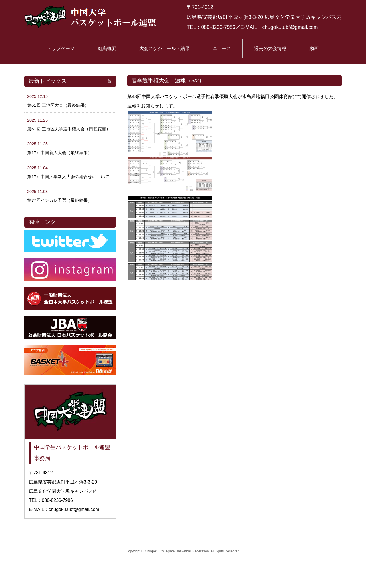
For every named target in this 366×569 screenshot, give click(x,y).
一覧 (107, 81)
